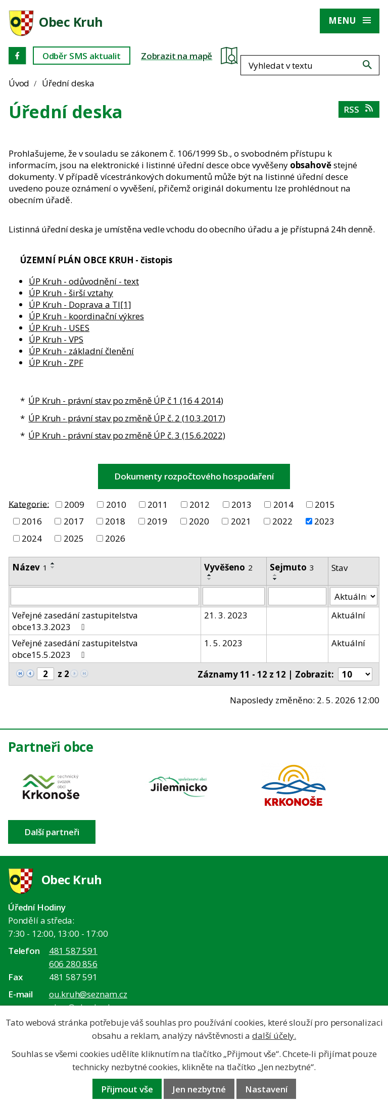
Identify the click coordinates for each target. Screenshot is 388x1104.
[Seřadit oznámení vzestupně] (53, 563)
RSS (359, 109)
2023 (324, 521)
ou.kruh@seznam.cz (88, 994)
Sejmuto (292, 567)
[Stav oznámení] (353, 596)
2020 (199, 521)
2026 (115, 538)
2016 (32, 521)
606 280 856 (73, 964)
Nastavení (266, 1089)
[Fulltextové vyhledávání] (327, 55)
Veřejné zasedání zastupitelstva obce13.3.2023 (75, 621)
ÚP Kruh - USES (59, 327)
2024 (32, 538)
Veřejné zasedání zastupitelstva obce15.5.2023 (75, 648)
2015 (325, 504)
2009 (74, 504)
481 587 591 (73, 950)
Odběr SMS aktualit (81, 56)
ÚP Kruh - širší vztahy (71, 293)
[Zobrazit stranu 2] (45, 673)
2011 (158, 504)
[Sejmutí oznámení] (297, 596)
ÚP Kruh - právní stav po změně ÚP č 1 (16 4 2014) (125, 400)
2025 (74, 538)
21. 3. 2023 (226, 615)
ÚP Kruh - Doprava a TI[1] (80, 304)
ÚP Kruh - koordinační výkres (86, 316)
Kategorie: (29, 503)
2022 (282, 521)
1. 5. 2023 (223, 643)
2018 (115, 521)
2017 (74, 521)
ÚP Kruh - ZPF (56, 362)
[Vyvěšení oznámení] (234, 596)
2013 (241, 504)
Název (29, 567)
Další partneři (51, 832)
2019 (157, 521)
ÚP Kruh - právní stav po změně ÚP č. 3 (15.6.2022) (126, 435)
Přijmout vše (127, 1089)
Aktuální (348, 615)
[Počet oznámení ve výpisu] (355, 674)
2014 (283, 504)
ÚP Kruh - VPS (56, 339)
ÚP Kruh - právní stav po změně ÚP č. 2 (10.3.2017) (126, 418)
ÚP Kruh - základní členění (81, 351)
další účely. (274, 1035)
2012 (199, 504)
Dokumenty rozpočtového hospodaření (193, 476)
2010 (116, 504)
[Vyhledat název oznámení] (105, 596)
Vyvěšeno (228, 567)
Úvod (19, 83)
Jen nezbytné (199, 1089)
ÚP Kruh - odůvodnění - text (84, 281)
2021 (241, 521)
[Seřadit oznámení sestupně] (53, 567)
